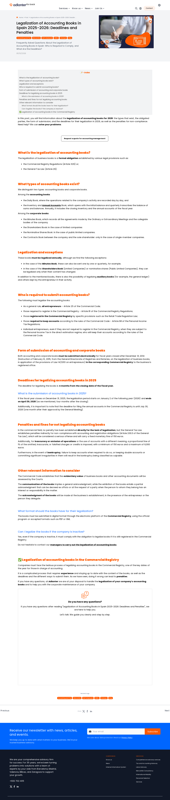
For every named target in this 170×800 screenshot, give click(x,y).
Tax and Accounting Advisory (146, 763)
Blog (70, 38)
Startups (63, 38)
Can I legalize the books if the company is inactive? (42, 109)
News (88, 8)
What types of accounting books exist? (36, 81)
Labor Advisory (141, 767)
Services (63, 8)
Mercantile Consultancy (144, 771)
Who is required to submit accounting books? (39, 87)
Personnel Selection (143, 778)
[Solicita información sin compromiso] (84, 651)
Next (167, 710)
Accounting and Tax (23, 38)
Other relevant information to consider (36, 102)
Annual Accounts (51, 205)
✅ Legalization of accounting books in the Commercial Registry (47, 112)
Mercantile (36, 38)
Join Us (98, 8)
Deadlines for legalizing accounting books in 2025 (40, 93)
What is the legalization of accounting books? (39, 77)
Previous (5, 710)
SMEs (56, 38)
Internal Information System (116, 767)
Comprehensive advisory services (148, 760)
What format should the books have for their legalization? (45, 106)
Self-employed (47, 38)
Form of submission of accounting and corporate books (43, 90)
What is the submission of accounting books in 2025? (43, 96)
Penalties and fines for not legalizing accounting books (43, 99)
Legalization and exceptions (31, 84)
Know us (76, 8)
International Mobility (143, 774)
